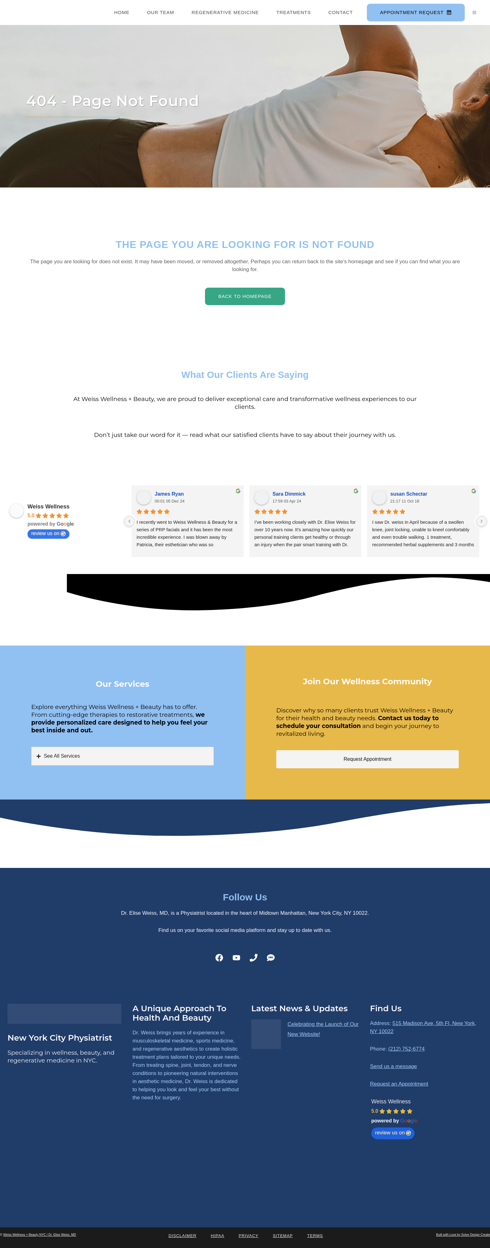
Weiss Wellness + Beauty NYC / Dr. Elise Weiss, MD (39, 1234)
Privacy (248, 1235)
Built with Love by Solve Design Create (463, 1234)
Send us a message (393, 1066)
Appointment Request (415, 12)
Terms (315, 1235)
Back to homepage (245, 296)
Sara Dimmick (289, 494)
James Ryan (169, 494)
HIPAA (217, 1235)
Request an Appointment (399, 1084)
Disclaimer (182, 1235)
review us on (48, 533)
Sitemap (283, 1235)
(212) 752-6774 (406, 1049)
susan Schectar (408, 494)
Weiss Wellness (48, 506)
